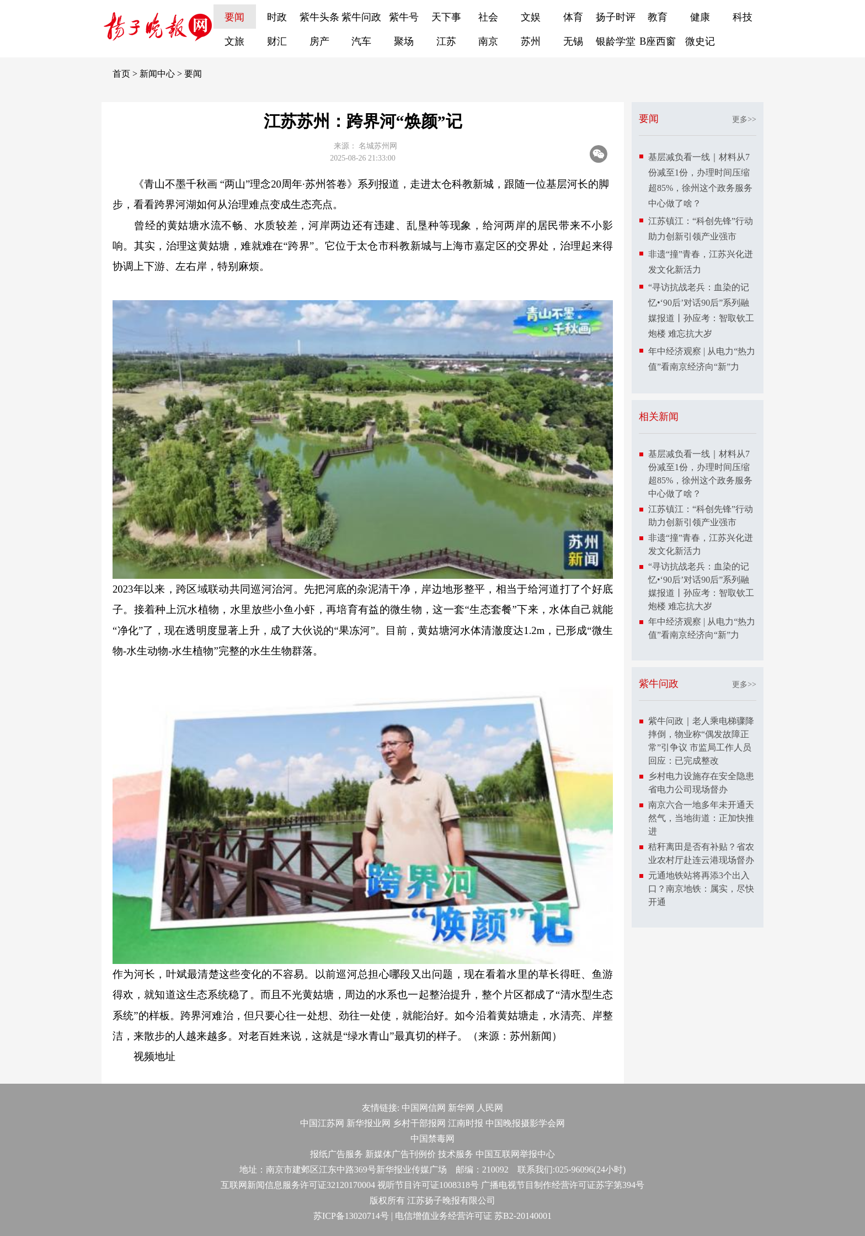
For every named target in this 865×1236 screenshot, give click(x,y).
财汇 (277, 41)
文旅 (234, 41)
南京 (488, 41)
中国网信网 (424, 1107)
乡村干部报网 (419, 1123)
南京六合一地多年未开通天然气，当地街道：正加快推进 (701, 818)
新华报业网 (368, 1123)
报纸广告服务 (336, 1154)
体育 (573, 17)
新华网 (461, 1107)
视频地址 (154, 1056)
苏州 (531, 41)
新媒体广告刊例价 (400, 1154)
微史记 (700, 41)
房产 (319, 41)
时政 (277, 17)
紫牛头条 (319, 17)
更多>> (744, 119)
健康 (700, 17)
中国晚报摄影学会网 (525, 1123)
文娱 (531, 17)
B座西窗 (657, 41)
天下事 (446, 17)
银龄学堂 (616, 41)
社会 (488, 17)
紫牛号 (404, 17)
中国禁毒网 (432, 1138)
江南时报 (465, 1123)
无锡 (573, 41)
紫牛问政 (361, 17)
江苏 (446, 41)
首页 (121, 73)
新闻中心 (157, 73)
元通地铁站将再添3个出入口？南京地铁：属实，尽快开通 (701, 889)
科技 (742, 17)
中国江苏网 (322, 1123)
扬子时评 (616, 17)
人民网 (490, 1107)
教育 (658, 17)
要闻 (234, 17)
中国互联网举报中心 (515, 1154)
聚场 (404, 41)
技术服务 (455, 1154)
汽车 (361, 41)
